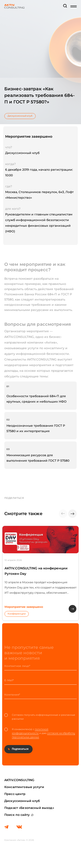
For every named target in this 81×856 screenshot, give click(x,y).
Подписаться (20, 748)
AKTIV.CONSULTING (19, 780)
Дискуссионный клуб (20, 115)
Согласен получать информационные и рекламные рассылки (39, 716)
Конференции (17, 613)
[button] (72, 513)
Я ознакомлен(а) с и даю (39, 733)
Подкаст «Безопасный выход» (29, 808)
